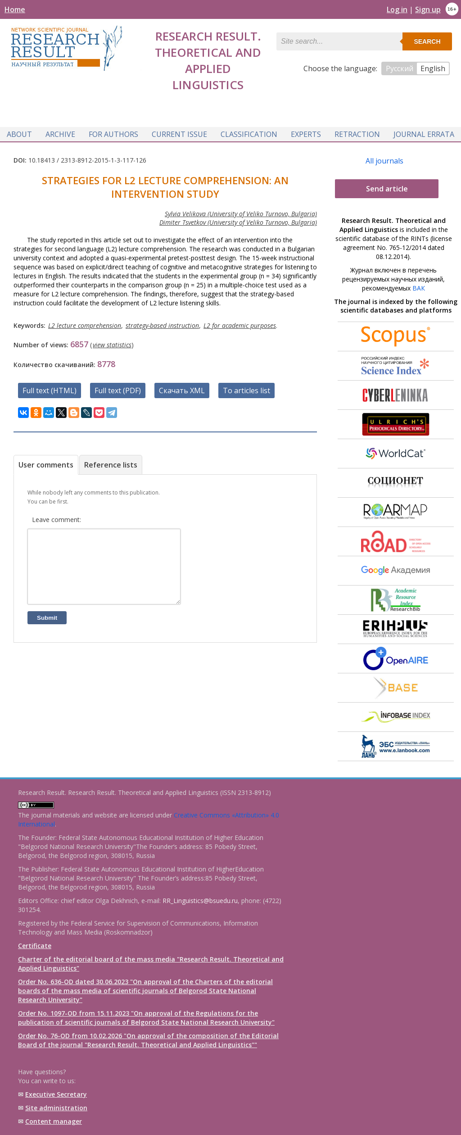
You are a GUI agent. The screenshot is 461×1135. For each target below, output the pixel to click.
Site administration (56, 1107)
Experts (306, 134)
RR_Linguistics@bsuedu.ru (200, 900)
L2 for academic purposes (239, 325)
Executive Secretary (56, 1094)
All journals (384, 161)
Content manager (53, 1121)
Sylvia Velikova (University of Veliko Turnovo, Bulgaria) (241, 213)
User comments (45, 465)
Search (427, 41)
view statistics (112, 344)
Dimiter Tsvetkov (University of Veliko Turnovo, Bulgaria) (238, 222)
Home (15, 9)
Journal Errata (423, 134)
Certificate (34, 945)
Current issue (179, 134)
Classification (249, 134)
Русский (399, 68)
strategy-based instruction (162, 325)
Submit (47, 631)
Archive (60, 134)
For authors (113, 134)
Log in (397, 9)
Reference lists (110, 465)
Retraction (357, 134)
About (19, 134)
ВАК (418, 288)
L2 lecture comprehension (84, 325)
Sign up (428, 9)
